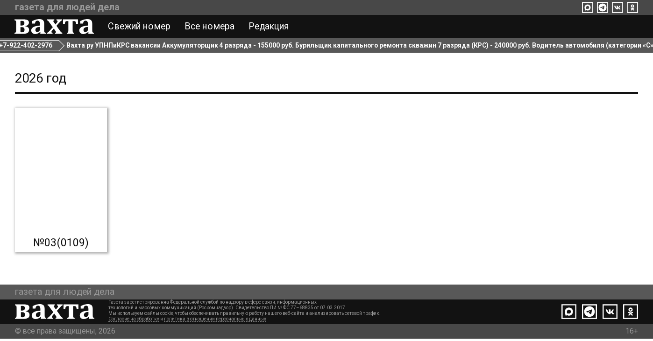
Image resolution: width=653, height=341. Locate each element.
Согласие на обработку (133, 321)
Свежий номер (139, 27)
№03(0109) (61, 244)
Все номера (210, 27)
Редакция (269, 27)
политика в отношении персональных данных (215, 321)
